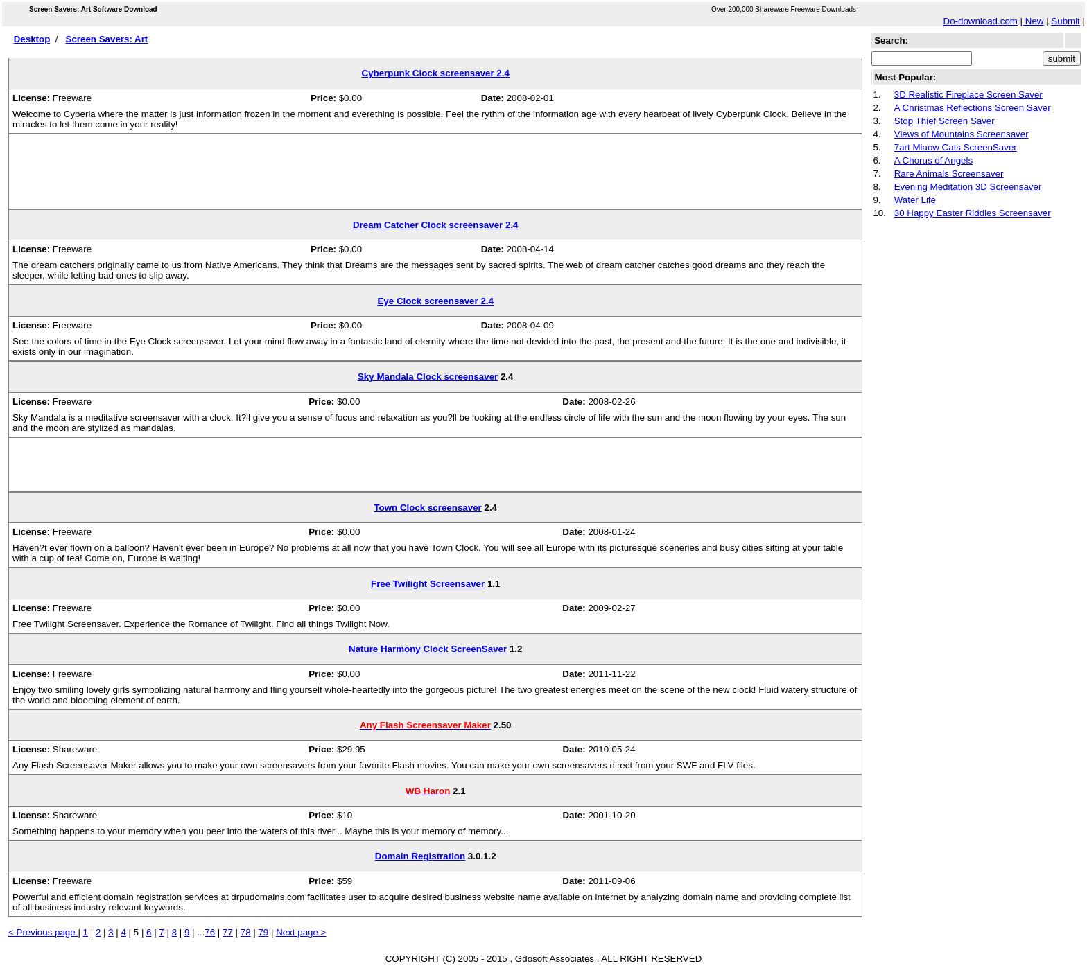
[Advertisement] (435, 177)
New (1033, 21)
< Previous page (43, 932)
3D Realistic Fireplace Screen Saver (968, 94)
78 (246, 932)
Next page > (301, 932)
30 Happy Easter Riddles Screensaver (972, 213)
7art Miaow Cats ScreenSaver (955, 147)
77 (228, 932)
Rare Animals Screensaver (949, 173)
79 (263, 932)
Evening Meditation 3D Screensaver (968, 187)
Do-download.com (980, 21)
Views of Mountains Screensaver (961, 134)
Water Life (915, 200)
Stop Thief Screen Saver (944, 121)
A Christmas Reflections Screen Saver (972, 108)
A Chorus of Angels (933, 160)
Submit (1065, 21)
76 (210, 932)
